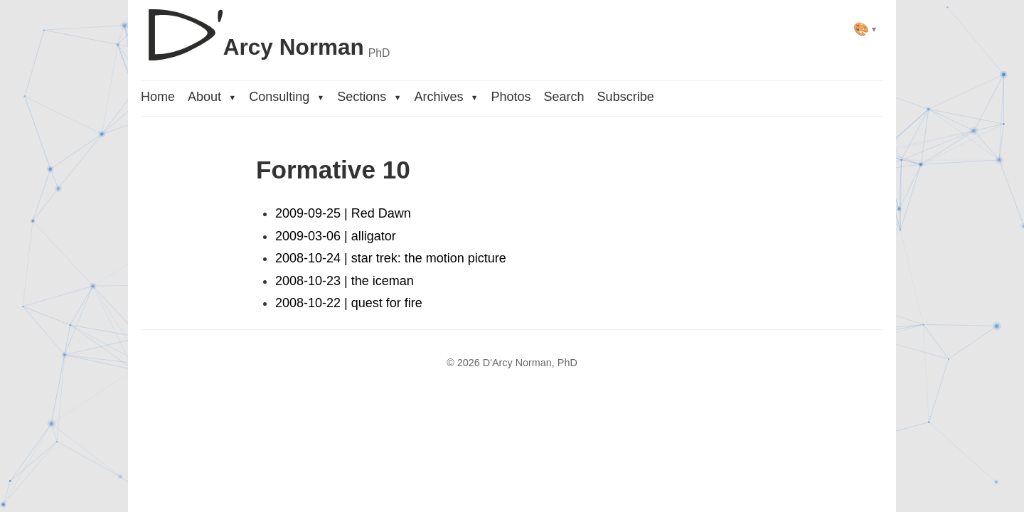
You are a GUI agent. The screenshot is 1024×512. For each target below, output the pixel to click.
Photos (511, 97)
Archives (446, 97)
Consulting (286, 97)
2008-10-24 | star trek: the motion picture (390, 258)
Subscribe (625, 97)
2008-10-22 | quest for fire (348, 303)
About (212, 97)
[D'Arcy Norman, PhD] (265, 29)
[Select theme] (865, 28)
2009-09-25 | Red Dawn (343, 213)
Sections (369, 97)
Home (158, 97)
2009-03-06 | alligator (335, 236)
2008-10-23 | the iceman (344, 281)
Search (564, 97)
